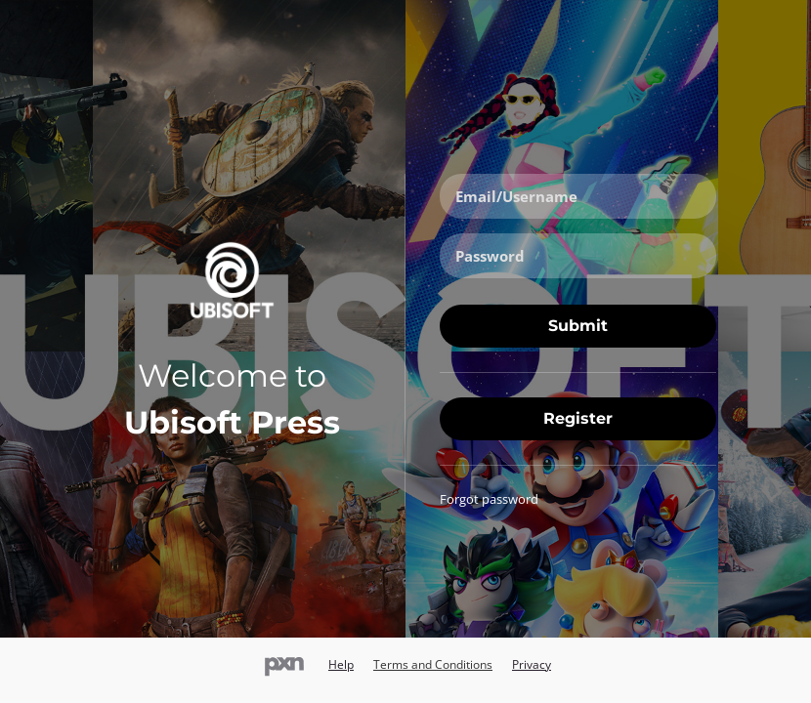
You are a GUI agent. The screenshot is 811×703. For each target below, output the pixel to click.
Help (341, 664)
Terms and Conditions (432, 664)
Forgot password (489, 499)
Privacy (531, 664)
